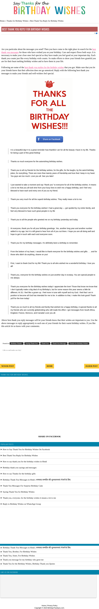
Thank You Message (59, 343)
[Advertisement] (49, 42)
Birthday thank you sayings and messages (19, 468)
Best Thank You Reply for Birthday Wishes (25, 29)
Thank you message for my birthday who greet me (23, 560)
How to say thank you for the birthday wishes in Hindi (25, 461)
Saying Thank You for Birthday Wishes (19, 492)
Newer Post (7, 366)
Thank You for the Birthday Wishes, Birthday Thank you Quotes (29, 564)
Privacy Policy (52, 606)
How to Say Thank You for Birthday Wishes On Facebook (26, 449)
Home (2, 21)
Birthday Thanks (16, 343)
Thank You (45, 343)
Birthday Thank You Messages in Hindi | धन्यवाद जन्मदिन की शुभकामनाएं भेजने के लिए (37, 480)
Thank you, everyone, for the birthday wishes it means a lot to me (29, 498)
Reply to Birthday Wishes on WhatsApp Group (22, 504)
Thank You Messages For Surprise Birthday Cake (23, 486)
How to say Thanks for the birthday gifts (19, 474)
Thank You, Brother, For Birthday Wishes (19, 552)
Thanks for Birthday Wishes (17, 21)
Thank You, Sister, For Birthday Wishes (19, 556)
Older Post (91, 366)
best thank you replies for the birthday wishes (44, 67)
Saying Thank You (32, 343)
